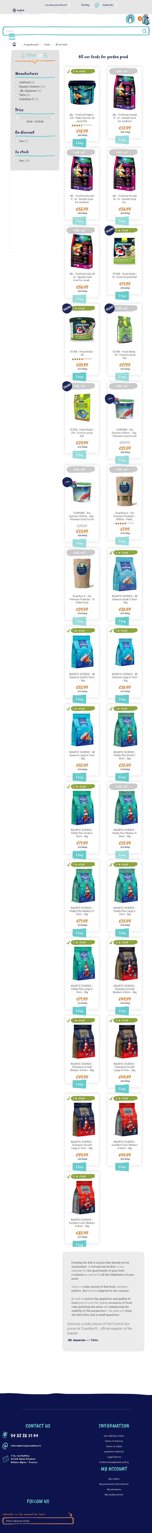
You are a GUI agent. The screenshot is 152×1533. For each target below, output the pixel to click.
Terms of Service (114, 1434)
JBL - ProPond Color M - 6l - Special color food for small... (82, 275)
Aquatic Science (32, 86)
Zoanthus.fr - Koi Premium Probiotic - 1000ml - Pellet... (125, 513)
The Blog (85, 5)
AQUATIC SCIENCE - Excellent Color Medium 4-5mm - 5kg (82, 1216)
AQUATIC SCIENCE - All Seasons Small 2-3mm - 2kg (124, 596)
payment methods (114, 1444)
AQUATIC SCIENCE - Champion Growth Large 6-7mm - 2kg (124, 1061)
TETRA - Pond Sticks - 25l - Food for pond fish (82, 430)
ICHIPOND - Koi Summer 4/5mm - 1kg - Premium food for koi (125, 430)
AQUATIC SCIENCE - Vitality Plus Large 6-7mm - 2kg (124, 906)
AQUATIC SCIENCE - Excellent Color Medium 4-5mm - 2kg (124, 1138)
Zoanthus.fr (28, 99)
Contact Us (108, 5)
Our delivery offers (114, 1429)
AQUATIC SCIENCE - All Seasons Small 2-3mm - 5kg (82, 673)
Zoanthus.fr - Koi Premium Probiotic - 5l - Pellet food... (82, 596)
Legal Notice (114, 1450)
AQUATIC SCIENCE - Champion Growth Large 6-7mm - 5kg (82, 1138)
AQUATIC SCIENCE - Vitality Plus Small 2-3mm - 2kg (124, 751)
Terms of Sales (114, 1439)
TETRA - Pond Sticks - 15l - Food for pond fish (124, 353)
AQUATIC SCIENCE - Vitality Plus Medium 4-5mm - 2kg (124, 828)
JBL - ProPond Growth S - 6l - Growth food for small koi (82, 198)
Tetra (24, 95)
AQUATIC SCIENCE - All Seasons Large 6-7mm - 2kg (124, 673)
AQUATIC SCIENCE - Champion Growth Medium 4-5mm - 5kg (82, 1061)
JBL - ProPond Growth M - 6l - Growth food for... (124, 198)
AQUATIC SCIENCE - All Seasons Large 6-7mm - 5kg (82, 751)
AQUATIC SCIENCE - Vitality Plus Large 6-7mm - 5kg (82, 983)
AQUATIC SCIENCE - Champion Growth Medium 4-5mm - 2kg (124, 983)
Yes (23, 141)
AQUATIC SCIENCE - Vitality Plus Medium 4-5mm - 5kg (81, 906)
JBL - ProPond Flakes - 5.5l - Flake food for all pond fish (82, 117)
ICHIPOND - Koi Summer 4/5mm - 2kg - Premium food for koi (82, 513)
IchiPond (27, 82)
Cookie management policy (114, 1455)
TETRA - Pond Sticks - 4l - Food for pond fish (124, 274)
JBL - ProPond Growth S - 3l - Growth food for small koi (124, 117)
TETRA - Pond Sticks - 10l (82, 351)
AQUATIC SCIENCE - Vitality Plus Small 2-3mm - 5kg (82, 828)
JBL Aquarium (30, 90)
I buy (79, 142)
